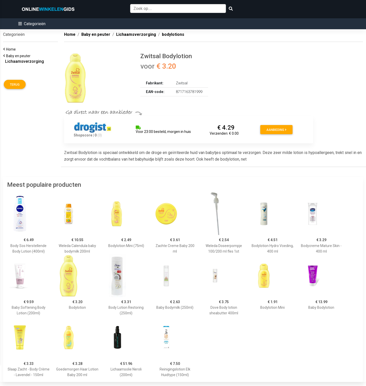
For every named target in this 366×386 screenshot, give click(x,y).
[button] (31, 23)
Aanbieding (276, 130)
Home (11, 49)
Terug (15, 84)
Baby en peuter (19, 56)
